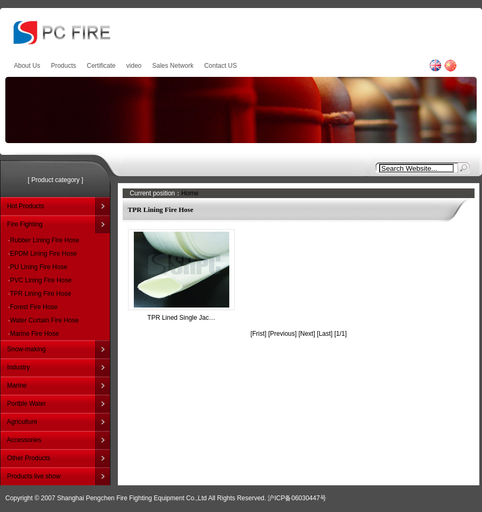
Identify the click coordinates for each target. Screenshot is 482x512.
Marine (17, 385)
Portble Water (26, 403)
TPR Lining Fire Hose (40, 293)
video (134, 65)
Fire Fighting (25, 224)
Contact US (220, 65)
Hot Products (25, 206)
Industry (18, 367)
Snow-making (26, 349)
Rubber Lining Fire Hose (44, 240)
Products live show (33, 476)
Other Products (28, 458)
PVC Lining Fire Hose (40, 280)
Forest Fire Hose (34, 307)
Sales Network (173, 65)
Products (63, 65)
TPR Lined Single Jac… (181, 317)
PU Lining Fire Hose (38, 267)
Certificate (101, 65)
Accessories (24, 440)
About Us (27, 65)
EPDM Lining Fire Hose (43, 253)
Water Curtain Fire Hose (44, 320)
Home (189, 193)
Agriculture (22, 422)
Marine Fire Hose (34, 333)
